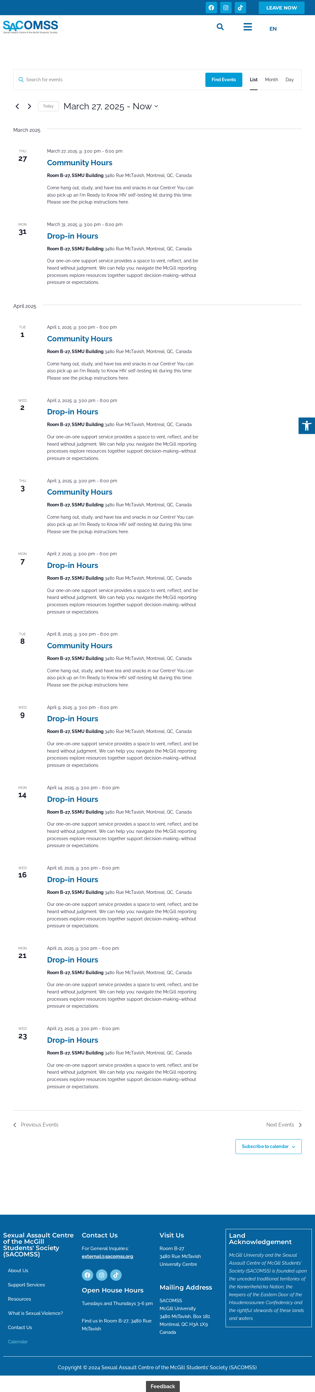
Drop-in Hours (72, 236)
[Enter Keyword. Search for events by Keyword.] (109, 80)
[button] (307, 426)
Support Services (29, 1285)
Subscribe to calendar (265, 1146)
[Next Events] (29, 106)
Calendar (19, 1343)
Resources (20, 1300)
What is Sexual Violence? (38, 1314)
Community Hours (79, 162)
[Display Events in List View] (253, 80)
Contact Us (21, 1329)
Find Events (223, 79)
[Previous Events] (17, 106)
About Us (19, 1271)
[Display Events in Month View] (271, 80)
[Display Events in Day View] (290, 80)
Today (48, 106)
